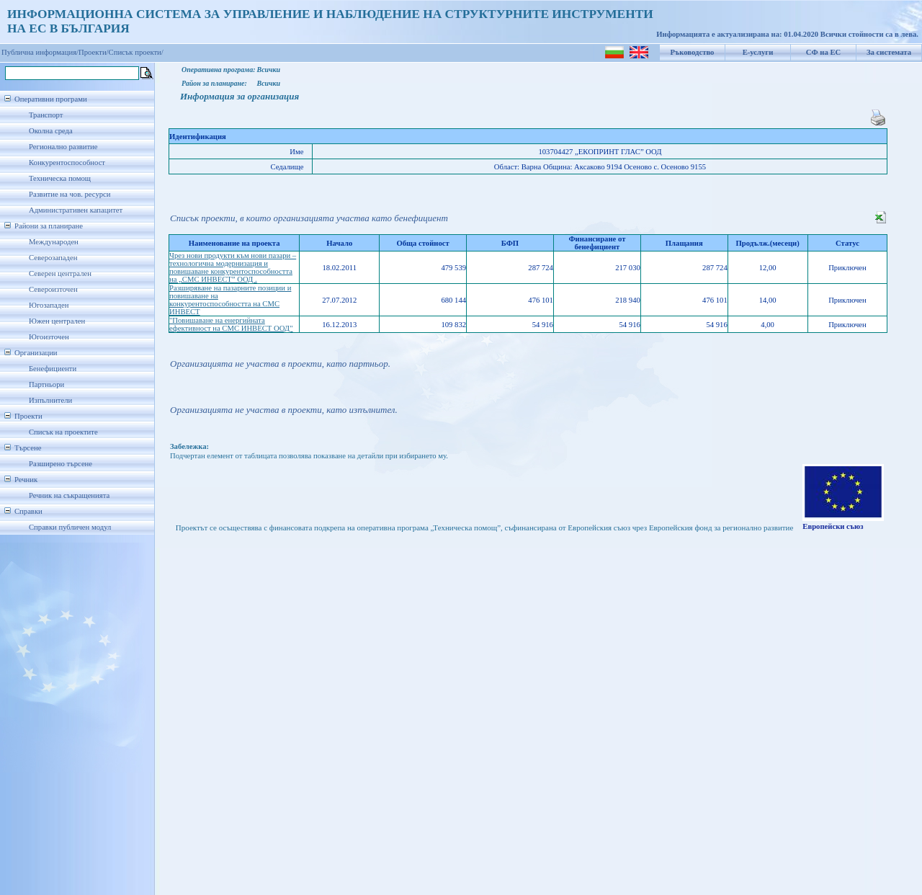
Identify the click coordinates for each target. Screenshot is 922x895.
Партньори (46, 384)
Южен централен (57, 321)
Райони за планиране (48, 226)
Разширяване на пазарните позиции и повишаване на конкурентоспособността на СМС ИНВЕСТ (230, 300)
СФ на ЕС (823, 52)
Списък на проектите (63, 432)
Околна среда (51, 131)
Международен (54, 242)
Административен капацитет (75, 210)
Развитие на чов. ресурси (70, 194)
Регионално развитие (63, 147)
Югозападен (48, 305)
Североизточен (53, 289)
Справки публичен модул (70, 527)
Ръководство (693, 52)
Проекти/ (94, 52)
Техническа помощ (60, 178)
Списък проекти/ (136, 52)
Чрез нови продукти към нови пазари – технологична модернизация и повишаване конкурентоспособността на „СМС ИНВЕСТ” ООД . (232, 267)
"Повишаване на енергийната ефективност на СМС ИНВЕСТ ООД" (231, 324)
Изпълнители (50, 400)
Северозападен (53, 258)
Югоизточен (49, 337)
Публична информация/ (40, 52)
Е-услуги (758, 52)
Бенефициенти (52, 369)
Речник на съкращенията (69, 495)
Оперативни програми (50, 99)
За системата (889, 52)
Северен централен (60, 273)
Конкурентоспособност (67, 162)
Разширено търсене (60, 464)
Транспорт (46, 115)
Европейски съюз (832, 526)
